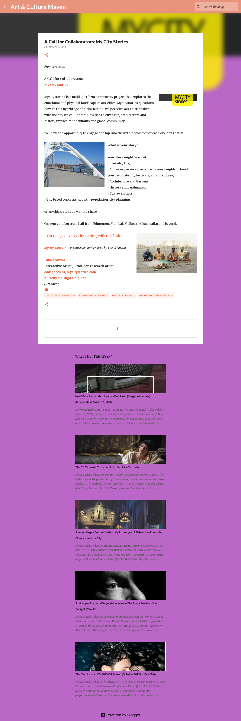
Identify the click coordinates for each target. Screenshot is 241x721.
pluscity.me (53, 278)
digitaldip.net (75, 278)
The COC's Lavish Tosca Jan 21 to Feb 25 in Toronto (107, 467)
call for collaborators (60, 295)
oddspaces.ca (54, 272)
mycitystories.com (56, 248)
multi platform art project (155, 295)
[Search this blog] (218, 6)
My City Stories (56, 85)
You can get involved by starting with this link (83, 236)
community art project (93, 295)
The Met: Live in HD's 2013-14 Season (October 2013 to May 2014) (115, 674)
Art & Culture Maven (38, 6)
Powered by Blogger (120, 715)
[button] (46, 55)
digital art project (123, 295)
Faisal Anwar (54, 260)
